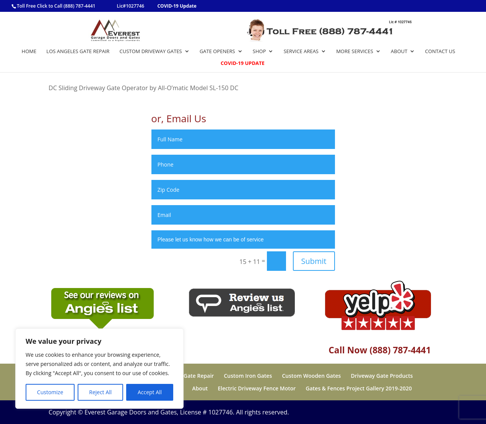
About (399, 52)
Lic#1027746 (131, 6)
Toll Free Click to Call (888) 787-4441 (56, 6)
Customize (50, 392)
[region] (99, 369)
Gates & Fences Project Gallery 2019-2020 (359, 388)
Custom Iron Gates (248, 375)
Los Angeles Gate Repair (77, 52)
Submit (314, 261)
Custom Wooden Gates (311, 375)
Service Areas (301, 52)
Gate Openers (217, 52)
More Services (354, 52)
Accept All (150, 392)
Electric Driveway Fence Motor (257, 388)
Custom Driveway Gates (151, 52)
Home (29, 52)
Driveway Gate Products (382, 375)
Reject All (100, 392)
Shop (259, 52)
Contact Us (440, 52)
